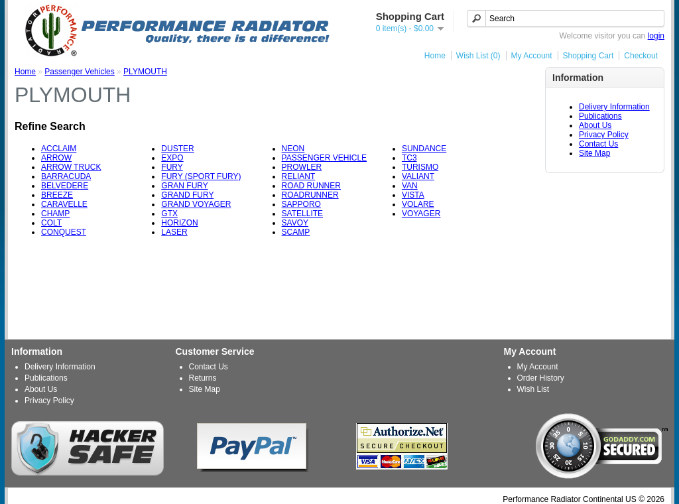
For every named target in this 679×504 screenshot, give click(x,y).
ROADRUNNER (310, 195)
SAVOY (295, 222)
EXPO (172, 157)
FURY (171, 167)
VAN (410, 185)
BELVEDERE (64, 185)
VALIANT (418, 176)
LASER (174, 232)
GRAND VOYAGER (196, 204)
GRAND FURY (187, 195)
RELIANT (299, 176)
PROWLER (302, 167)
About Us (595, 125)
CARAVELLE (64, 204)
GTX (169, 213)
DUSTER (177, 148)
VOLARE (418, 204)
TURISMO (420, 167)
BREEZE (57, 195)
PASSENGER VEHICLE (324, 157)
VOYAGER (421, 213)
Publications (600, 116)
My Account (531, 55)
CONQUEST (63, 232)
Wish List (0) (478, 55)
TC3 (409, 157)
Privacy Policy (604, 134)
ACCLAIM (58, 148)
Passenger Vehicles (79, 71)
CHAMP (55, 213)
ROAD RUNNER (311, 185)
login (656, 35)
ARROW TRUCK (71, 167)
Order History (540, 378)
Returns (203, 378)
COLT (51, 222)
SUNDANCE (424, 148)
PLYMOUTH (145, 71)
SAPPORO (301, 204)
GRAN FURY (184, 185)
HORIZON (179, 222)
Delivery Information (614, 106)
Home (435, 55)
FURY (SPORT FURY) (201, 176)
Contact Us (598, 144)
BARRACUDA (66, 176)
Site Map (594, 153)
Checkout (641, 55)
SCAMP (296, 232)
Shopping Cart (588, 55)
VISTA (413, 195)
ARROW (56, 157)
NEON (293, 148)
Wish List (533, 389)
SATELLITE (302, 213)
